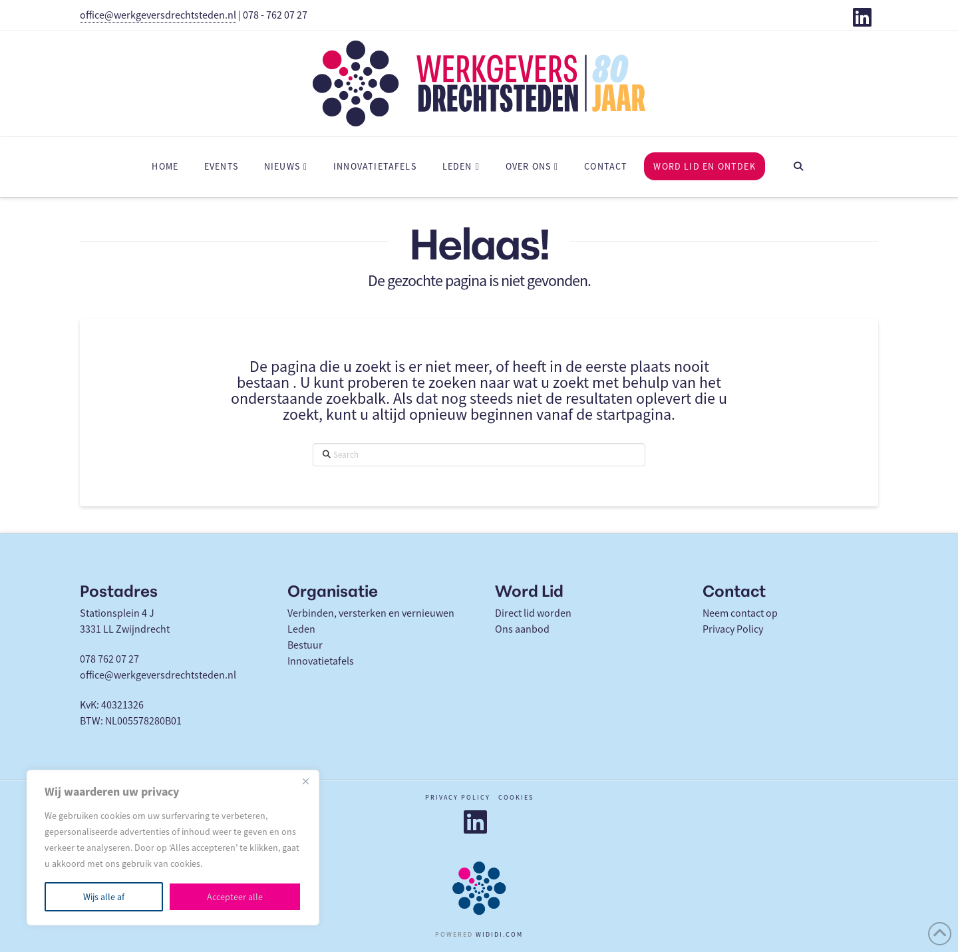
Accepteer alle (235, 897)
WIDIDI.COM (499, 934)
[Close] (305, 781)
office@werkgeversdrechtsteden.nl (158, 15)
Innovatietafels (320, 661)
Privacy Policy (733, 629)
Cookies (516, 797)
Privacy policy (457, 797)
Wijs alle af (103, 897)
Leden (301, 629)
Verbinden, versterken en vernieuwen (370, 613)
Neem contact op (740, 613)
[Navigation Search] (799, 167)
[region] (173, 847)
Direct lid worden (533, 613)
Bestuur (305, 645)
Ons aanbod (522, 629)
